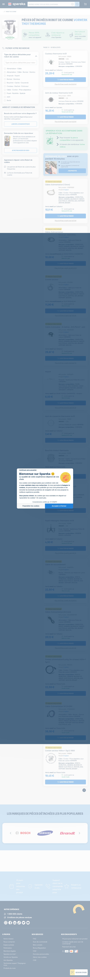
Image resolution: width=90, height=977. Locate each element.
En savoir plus (41, 498)
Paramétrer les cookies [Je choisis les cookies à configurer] (30, 506)
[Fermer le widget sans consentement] (28, 470)
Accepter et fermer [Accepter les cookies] (59, 506)
